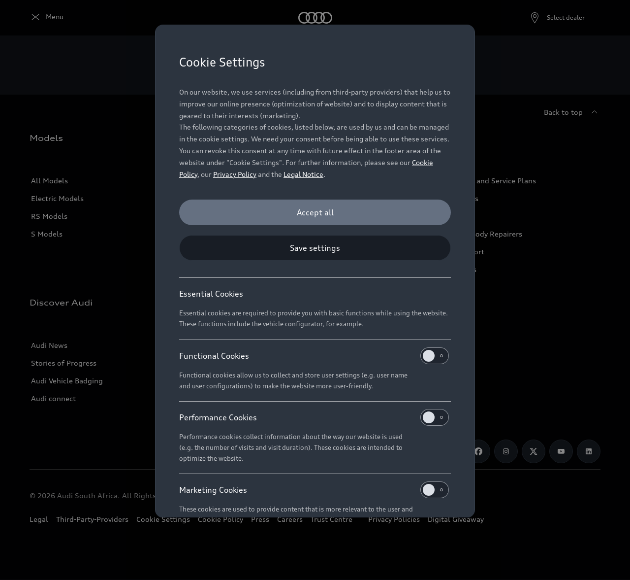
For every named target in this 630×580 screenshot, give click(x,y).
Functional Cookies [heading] (314, 356)
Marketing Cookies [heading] (314, 490)
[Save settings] (315, 248)
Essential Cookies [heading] (211, 294)
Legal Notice (303, 174)
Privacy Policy (234, 174)
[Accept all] (315, 212)
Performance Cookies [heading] (314, 417)
